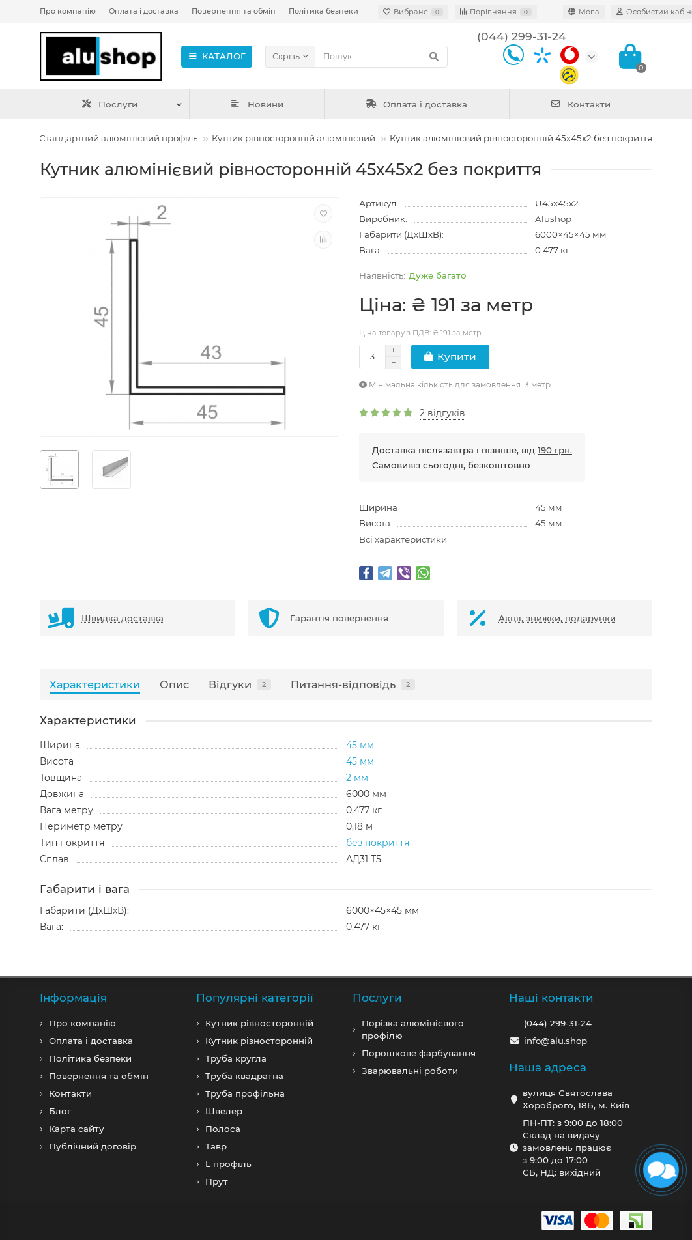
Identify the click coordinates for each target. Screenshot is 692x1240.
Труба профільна (245, 1093)
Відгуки (240, 684)
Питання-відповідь (353, 684)
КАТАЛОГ (217, 56)
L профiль (228, 1164)
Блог (60, 1111)
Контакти (580, 104)
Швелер (223, 1111)
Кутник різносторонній (259, 1041)
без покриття (377, 843)
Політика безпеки (323, 11)
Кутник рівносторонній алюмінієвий (293, 138)
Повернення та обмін (234, 11)
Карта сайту (76, 1128)
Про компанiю (82, 1023)
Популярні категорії (254, 997)
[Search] (381, 57)
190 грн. (555, 450)
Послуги (109, 104)
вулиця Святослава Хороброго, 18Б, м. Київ (576, 1099)
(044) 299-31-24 (558, 1023)
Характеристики (95, 684)
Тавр (216, 1146)
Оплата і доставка (144, 11)
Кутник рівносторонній (259, 1023)
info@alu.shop (555, 1041)
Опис (174, 684)
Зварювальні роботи (410, 1070)
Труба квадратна (244, 1076)
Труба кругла (236, 1058)
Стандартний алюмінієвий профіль (118, 138)
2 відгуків (442, 413)
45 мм (548, 507)
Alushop (553, 219)
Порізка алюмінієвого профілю (413, 1029)
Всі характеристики (403, 539)
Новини (256, 104)
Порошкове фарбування (419, 1053)
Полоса (222, 1128)
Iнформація (73, 997)
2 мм (357, 777)
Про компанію (68, 11)
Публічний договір (92, 1146)
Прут (216, 1181)
